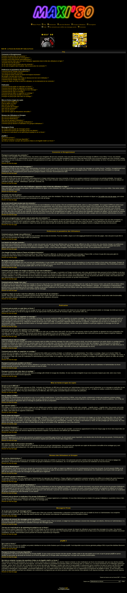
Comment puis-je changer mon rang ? (13, 79)
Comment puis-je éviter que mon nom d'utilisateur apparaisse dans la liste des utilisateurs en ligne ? (33, 61)
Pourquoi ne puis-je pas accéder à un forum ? (16, 95)
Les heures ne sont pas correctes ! (12, 73)
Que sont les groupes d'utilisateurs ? (13, 120)
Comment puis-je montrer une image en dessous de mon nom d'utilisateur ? (25, 78)
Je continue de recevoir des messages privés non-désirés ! (20, 130)
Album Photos (36, 24)
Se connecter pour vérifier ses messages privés (62, 27)
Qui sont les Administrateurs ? (11, 117)
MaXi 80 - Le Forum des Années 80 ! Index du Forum (17, 48)
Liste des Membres (63, 24)
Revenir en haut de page (9, 163)
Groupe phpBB (65, 545)
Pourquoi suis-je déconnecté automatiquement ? (17, 59)
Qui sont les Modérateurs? (10, 118)
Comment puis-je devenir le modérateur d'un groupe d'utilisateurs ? (22, 123)
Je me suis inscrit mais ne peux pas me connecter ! (17, 64)
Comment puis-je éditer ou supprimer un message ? (18, 88)
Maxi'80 (67, 589)
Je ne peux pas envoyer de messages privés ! (16, 129)
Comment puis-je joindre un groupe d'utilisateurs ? (17, 122)
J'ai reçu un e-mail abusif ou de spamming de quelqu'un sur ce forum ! (23, 132)
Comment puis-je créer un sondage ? (13, 91)
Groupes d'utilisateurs (78, 24)
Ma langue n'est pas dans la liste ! (12, 76)
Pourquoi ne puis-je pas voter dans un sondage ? (17, 96)
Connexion (82, 27)
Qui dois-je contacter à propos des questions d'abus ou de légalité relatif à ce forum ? (28, 141)
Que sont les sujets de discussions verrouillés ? (16, 111)
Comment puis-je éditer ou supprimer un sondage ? (17, 93)
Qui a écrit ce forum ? (8, 137)
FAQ (44, 24)
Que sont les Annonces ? (9, 108)
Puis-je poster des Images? (10, 107)
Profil (44, 27)
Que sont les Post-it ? (8, 110)
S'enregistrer (91, 24)
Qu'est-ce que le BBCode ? (10, 102)
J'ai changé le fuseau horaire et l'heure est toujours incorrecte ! (21, 74)
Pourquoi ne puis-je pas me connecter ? (14, 56)
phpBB (66, 588)
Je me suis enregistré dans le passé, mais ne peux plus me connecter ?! (24, 66)
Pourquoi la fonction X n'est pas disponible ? (15, 139)
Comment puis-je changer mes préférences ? (16, 71)
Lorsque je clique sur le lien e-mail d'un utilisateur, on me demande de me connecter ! (28, 81)
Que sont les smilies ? (8, 105)
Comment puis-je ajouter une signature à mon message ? (19, 90)
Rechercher (51, 24)
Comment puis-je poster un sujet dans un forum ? (17, 86)
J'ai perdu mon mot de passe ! (11, 63)
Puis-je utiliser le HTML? (9, 103)
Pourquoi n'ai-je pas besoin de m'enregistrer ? (16, 58)
